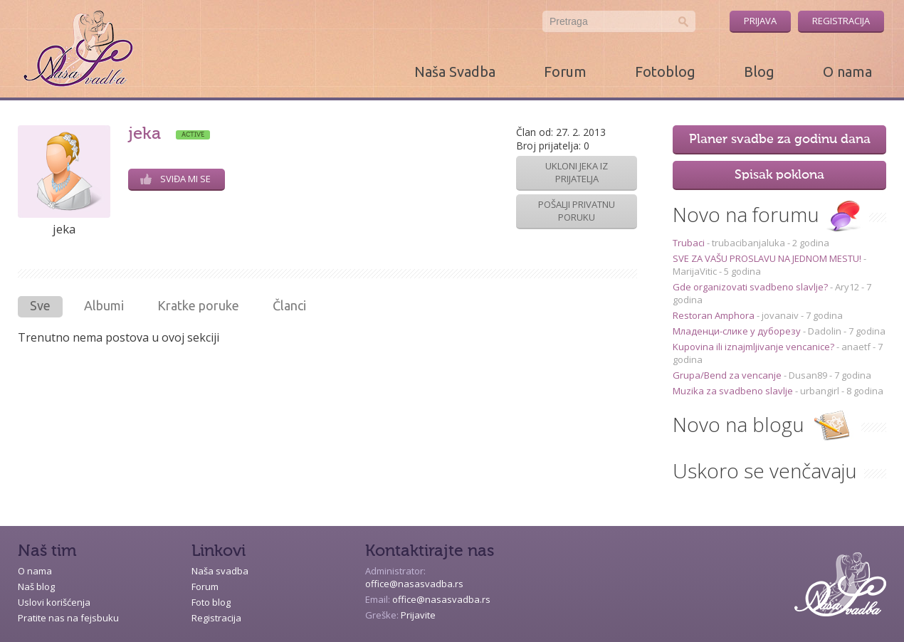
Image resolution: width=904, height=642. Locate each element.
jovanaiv (780, 315)
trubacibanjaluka (748, 242)
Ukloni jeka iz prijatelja (576, 172)
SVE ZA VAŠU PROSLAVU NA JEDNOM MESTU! (768, 258)
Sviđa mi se (175, 178)
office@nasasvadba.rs (414, 583)
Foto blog (211, 602)
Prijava (760, 20)
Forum (565, 71)
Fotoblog (665, 71)
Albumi (104, 305)
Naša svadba (219, 570)
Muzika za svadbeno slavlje (734, 390)
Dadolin (824, 331)
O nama (847, 71)
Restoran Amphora (715, 315)
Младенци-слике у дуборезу (738, 331)
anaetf (856, 346)
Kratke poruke (198, 305)
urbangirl (819, 390)
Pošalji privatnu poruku (576, 210)
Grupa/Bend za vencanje (728, 375)
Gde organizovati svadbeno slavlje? (751, 286)
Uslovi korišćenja (54, 602)
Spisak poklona (779, 175)
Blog (759, 71)
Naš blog (36, 586)
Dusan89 (808, 375)
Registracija (841, 20)
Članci (289, 305)
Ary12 (847, 286)
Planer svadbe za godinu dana (780, 139)
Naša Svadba (454, 71)
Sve (40, 305)
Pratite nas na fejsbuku (68, 617)
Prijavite (418, 615)
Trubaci (690, 242)
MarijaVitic (695, 271)
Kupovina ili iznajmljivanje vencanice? (754, 346)
